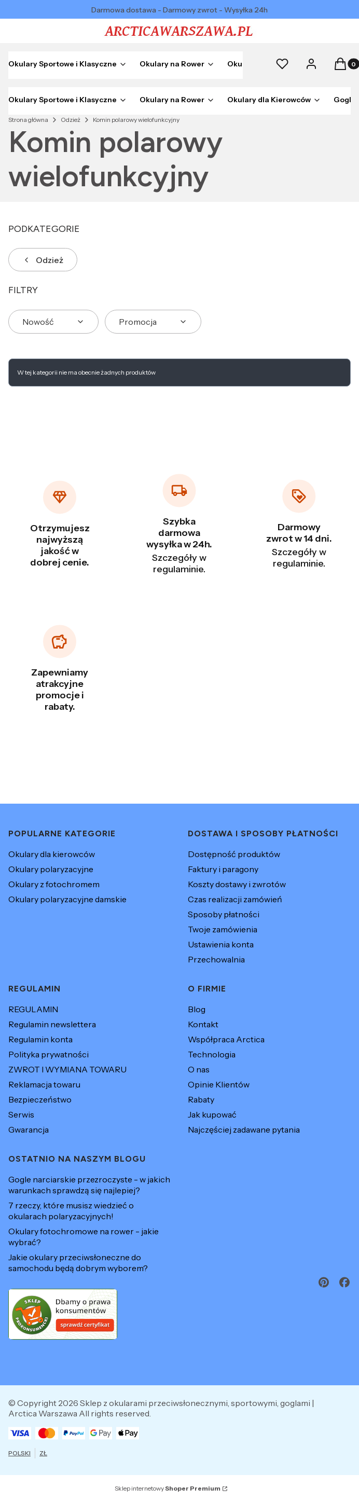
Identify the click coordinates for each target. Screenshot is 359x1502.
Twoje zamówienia (222, 929)
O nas (199, 1069)
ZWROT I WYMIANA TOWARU (67, 1069)
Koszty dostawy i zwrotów (237, 884)
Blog (196, 1009)
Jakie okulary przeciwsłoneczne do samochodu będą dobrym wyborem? (78, 1262)
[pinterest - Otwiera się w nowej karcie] (323, 1282)
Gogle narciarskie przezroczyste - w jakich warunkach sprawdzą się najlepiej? (89, 1184)
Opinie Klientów (219, 1084)
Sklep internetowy (167, 1488)
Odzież (70, 119)
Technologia (212, 1054)
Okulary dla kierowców (51, 854)
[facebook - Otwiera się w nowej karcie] (344, 1282)
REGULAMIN (33, 1009)
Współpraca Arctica (226, 1039)
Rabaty (201, 1099)
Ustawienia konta (221, 944)
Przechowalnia (216, 959)
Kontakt (203, 1024)
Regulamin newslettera (52, 1024)
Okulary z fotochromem (54, 884)
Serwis (21, 1114)
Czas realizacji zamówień (235, 899)
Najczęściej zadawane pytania (244, 1129)
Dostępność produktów (234, 854)
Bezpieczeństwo (40, 1099)
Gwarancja (28, 1129)
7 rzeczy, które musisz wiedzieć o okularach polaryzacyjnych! (71, 1210)
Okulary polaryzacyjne (50, 869)
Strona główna (28, 119)
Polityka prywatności (48, 1054)
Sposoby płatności (223, 914)
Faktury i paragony (223, 869)
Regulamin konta (40, 1039)
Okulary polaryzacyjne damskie (67, 899)
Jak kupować (212, 1114)
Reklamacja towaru (44, 1084)
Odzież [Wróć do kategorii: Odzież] (42, 260)
